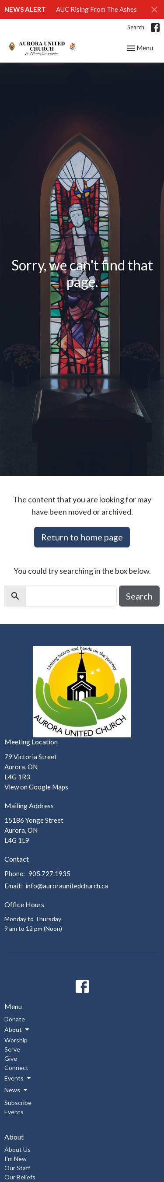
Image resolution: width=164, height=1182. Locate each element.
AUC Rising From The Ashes (96, 9)
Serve (12, 1049)
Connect (16, 1067)
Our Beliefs (19, 1177)
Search (135, 27)
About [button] (17, 1029)
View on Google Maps (36, 787)
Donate (14, 1019)
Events (14, 1111)
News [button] (16, 1090)
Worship (16, 1040)
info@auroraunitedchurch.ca (66, 886)
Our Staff (17, 1167)
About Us (17, 1149)
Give (10, 1058)
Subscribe (17, 1102)
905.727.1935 (49, 873)
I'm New (15, 1158)
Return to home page (82, 537)
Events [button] (18, 1078)
